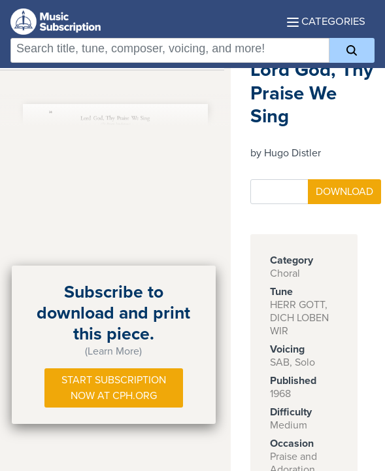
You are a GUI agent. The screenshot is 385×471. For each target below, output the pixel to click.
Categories (326, 21)
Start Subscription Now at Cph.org (113, 388)
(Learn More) (113, 351)
